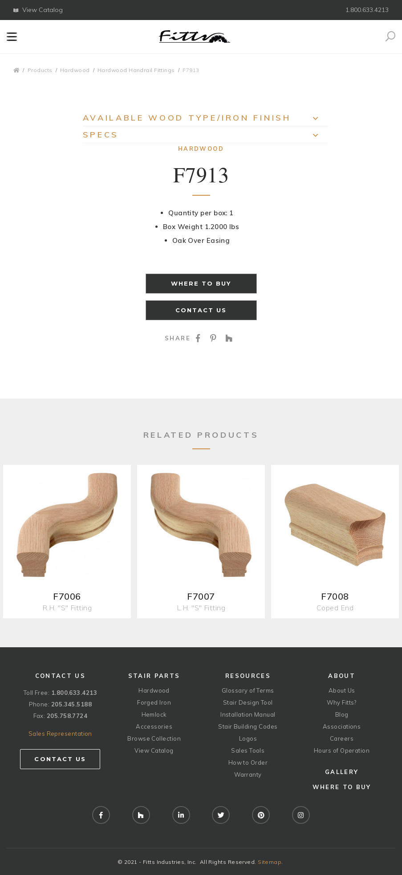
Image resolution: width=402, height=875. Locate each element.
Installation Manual (248, 714)
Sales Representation (60, 733)
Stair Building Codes (247, 726)
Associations (342, 726)
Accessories (154, 726)
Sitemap (269, 862)
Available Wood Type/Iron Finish (206, 119)
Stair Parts (154, 675)
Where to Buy (201, 283)
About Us (342, 690)
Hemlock (154, 714)
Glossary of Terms (248, 690)
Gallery (341, 771)
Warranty (248, 774)
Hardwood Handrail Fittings (136, 70)
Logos (248, 738)
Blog (342, 714)
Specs (206, 136)
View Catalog (38, 10)
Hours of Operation (342, 750)
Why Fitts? (342, 702)
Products (40, 70)
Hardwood (75, 70)
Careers (341, 738)
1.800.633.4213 (367, 10)
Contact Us (201, 310)
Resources (248, 675)
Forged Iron (154, 702)
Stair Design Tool (248, 702)
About (341, 675)
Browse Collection (154, 738)
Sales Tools (247, 750)
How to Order (248, 762)
